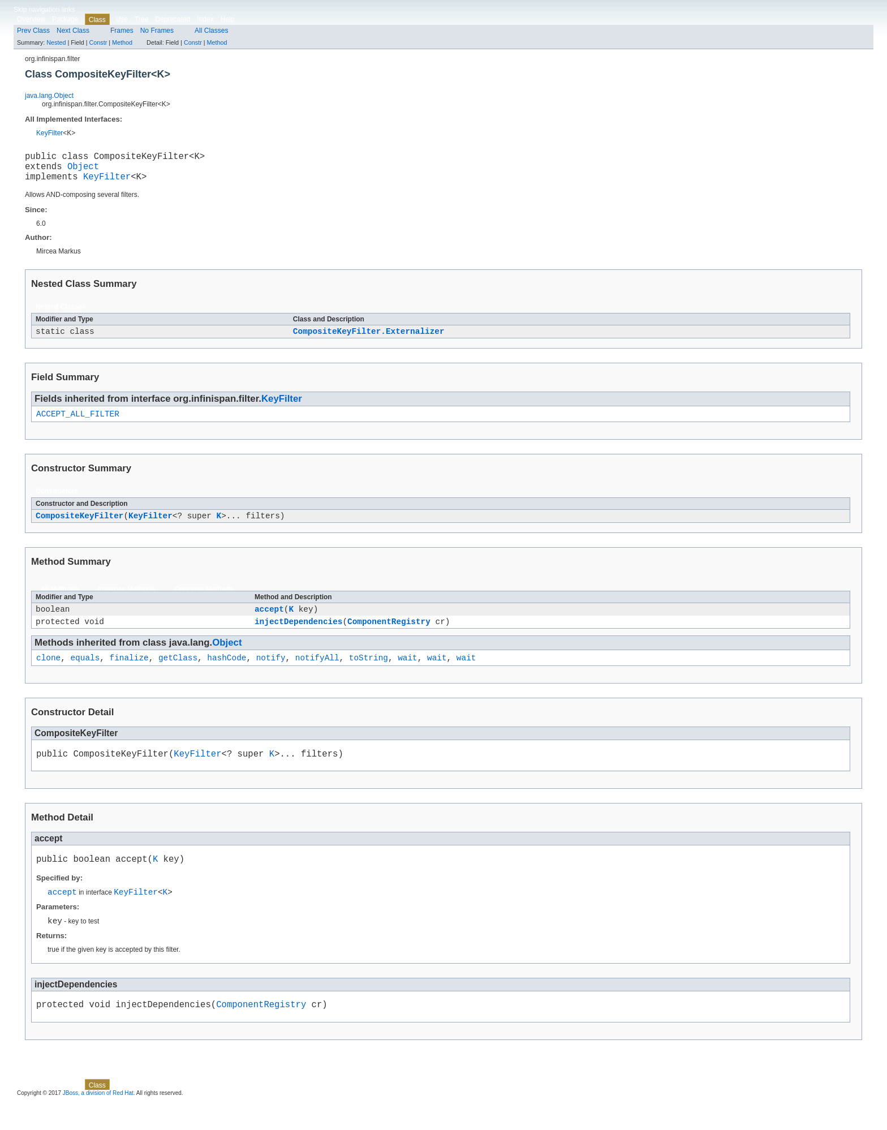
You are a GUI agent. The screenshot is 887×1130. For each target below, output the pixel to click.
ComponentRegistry (388, 636)
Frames (122, 31)
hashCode (226, 674)
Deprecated (172, 19)
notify (271, 674)
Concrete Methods (204, 601)
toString (368, 674)
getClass (177, 674)
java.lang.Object (49, 96)
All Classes (211, 31)
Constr (98, 42)
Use (122, 19)
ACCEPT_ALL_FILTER (77, 423)
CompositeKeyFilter (79, 527)
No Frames (157, 31)
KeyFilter (49, 133)
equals (85, 674)
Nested (56, 42)
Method (122, 42)
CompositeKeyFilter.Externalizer (369, 339)
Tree (141, 19)
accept (269, 622)
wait (407, 674)
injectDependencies (298, 636)
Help (228, 19)
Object (83, 170)
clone (48, 674)
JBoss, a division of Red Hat (98, 1120)
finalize (129, 674)
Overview (31, 19)
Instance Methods (126, 601)
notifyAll (317, 674)
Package (65, 19)
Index (205, 19)
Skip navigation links (44, 10)
